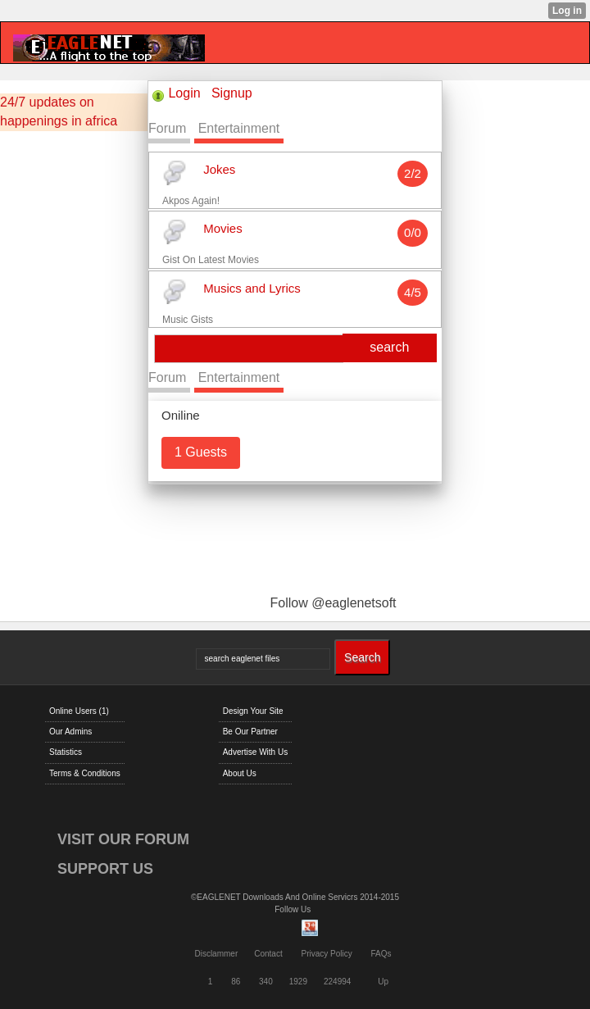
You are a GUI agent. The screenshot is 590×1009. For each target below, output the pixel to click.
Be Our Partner (250, 731)
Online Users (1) (79, 711)
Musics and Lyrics (252, 288)
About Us (239, 773)
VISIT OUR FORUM (123, 839)
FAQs (381, 953)
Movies (223, 229)
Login (184, 93)
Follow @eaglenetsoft (333, 603)
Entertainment (239, 128)
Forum (167, 128)
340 (266, 981)
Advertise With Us (255, 752)
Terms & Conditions (84, 773)
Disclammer (216, 953)
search (389, 347)
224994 (337, 981)
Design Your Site (253, 711)
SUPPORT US (105, 869)
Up (383, 981)
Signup (231, 93)
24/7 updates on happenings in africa (58, 111)
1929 (298, 981)
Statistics (65, 752)
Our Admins (70, 731)
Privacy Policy (326, 953)
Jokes (219, 169)
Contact (268, 953)
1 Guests (201, 452)
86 (235, 981)
